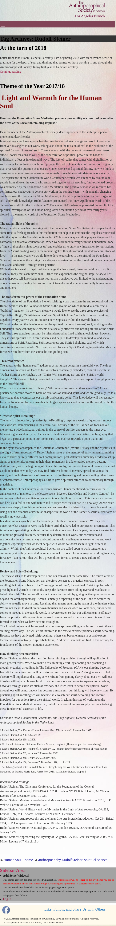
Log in (7, 899)
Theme (28, 860)
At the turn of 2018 (23, 48)
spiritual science (95, 860)
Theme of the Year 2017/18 (32, 86)
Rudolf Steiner (72, 860)
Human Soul (13, 860)
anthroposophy (49, 860)
